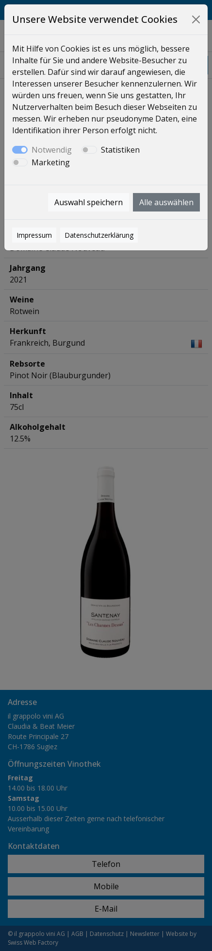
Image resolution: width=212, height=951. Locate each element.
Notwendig (52, 149)
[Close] (196, 19)
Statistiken (120, 149)
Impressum (34, 235)
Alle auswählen (166, 202)
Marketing (51, 162)
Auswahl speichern (88, 202)
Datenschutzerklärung (99, 235)
